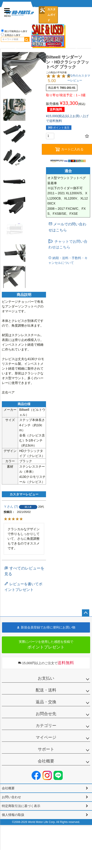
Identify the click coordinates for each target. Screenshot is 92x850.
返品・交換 (46, 702)
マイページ (46, 737)
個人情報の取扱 (13, 815)
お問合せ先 (46, 713)
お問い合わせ (11, 797)
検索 (26, 39)
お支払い (46, 678)
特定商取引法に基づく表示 (21, 806)
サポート (46, 749)
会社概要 (46, 761)
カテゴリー (46, 725)
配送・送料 (46, 690)
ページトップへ (85, 613)
